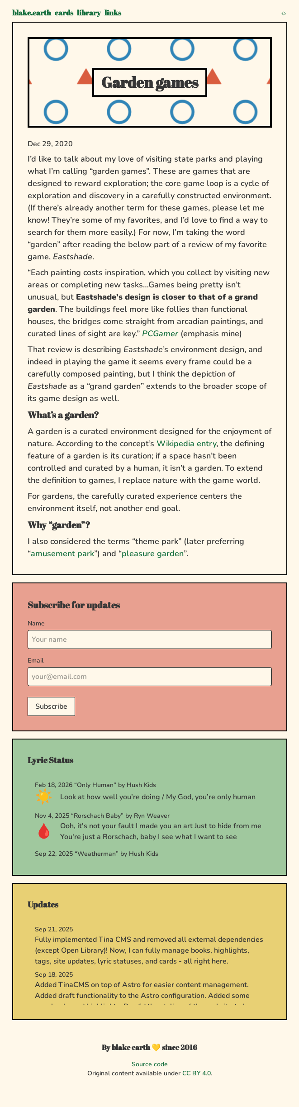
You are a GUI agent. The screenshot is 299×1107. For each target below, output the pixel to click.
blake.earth (31, 13)
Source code (150, 1064)
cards (64, 13)
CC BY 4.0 (196, 1073)
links (112, 13)
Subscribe (51, 706)
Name (36, 623)
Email (35, 660)
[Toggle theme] (283, 13)
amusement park (62, 553)
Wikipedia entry (186, 443)
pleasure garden (153, 553)
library (89, 13)
